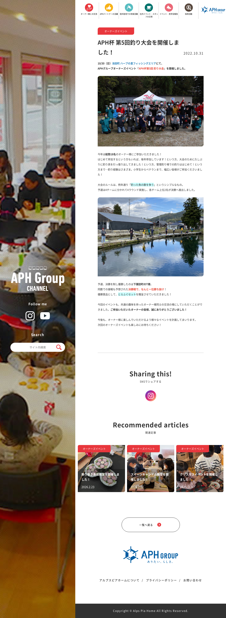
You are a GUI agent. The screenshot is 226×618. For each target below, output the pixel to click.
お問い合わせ (192, 580)
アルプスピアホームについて (119, 580)
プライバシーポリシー (161, 580)
